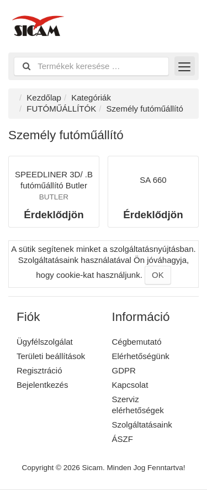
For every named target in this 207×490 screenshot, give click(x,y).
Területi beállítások (51, 356)
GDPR (124, 370)
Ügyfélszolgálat (45, 341)
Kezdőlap (43, 97)
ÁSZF (122, 439)
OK (158, 275)
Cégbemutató (137, 341)
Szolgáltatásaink (142, 424)
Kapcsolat (130, 384)
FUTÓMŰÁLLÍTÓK (61, 108)
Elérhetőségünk (140, 356)
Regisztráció (39, 370)
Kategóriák (91, 97)
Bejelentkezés (42, 384)
